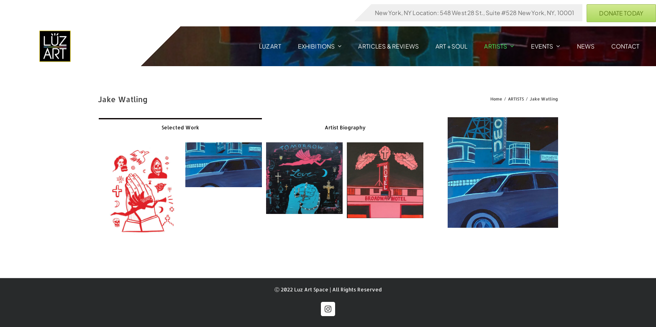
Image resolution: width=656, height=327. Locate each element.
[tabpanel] (263, 192)
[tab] (180, 127)
